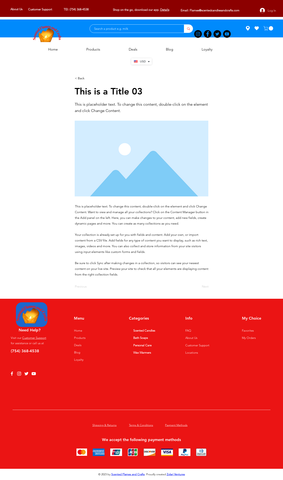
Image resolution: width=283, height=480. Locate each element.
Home (78, 330)
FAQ (188, 330)
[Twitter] (217, 34)
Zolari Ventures (176, 474)
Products (79, 338)
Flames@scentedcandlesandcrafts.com (214, 10)
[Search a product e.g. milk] (135, 29)
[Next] (199, 286)
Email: (185, 10)
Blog (77, 352)
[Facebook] (207, 34)
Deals (77, 345)
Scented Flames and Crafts (128, 474)
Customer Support (34, 338)
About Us (191, 338)
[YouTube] (227, 34)
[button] (269, 28)
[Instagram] (198, 34)
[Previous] (88, 286)
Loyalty (79, 360)
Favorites (248, 330)
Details (164, 10)
